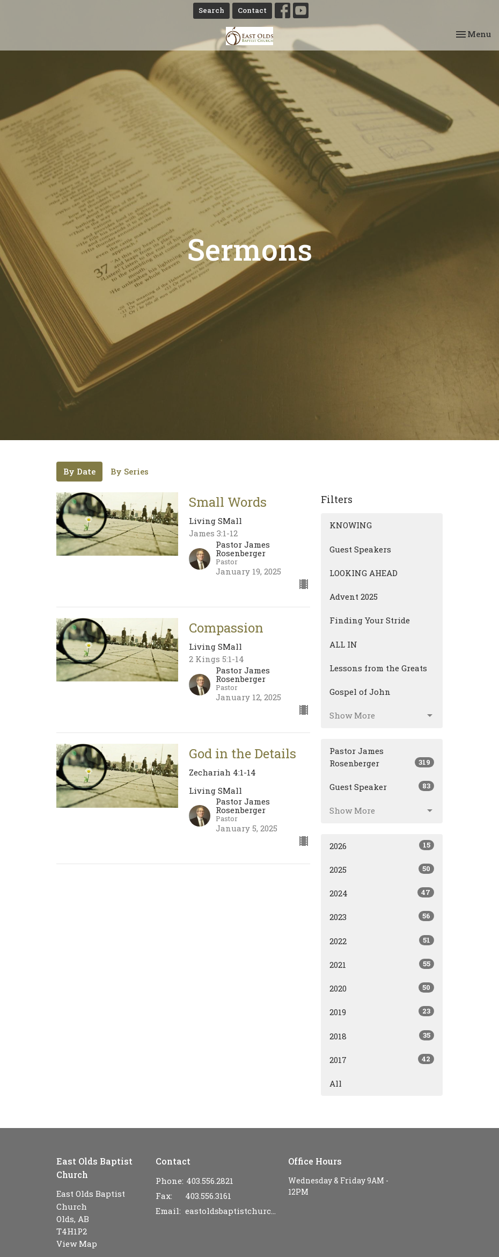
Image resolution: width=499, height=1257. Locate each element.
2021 (381, 964)
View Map (76, 1243)
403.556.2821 (209, 1180)
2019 (381, 1011)
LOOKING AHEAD (363, 573)
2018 (381, 1035)
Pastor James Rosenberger (381, 756)
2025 (381, 869)
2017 (381, 1059)
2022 (381, 940)
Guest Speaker (381, 786)
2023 (381, 916)
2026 (381, 845)
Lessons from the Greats (378, 668)
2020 (381, 988)
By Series (130, 471)
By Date (79, 471)
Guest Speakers (360, 549)
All (335, 1083)
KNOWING (350, 525)
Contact (252, 10)
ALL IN (343, 644)
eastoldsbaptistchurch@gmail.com (231, 1210)
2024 (381, 893)
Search (211, 10)
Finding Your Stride (369, 620)
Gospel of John (360, 691)
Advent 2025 (353, 596)
